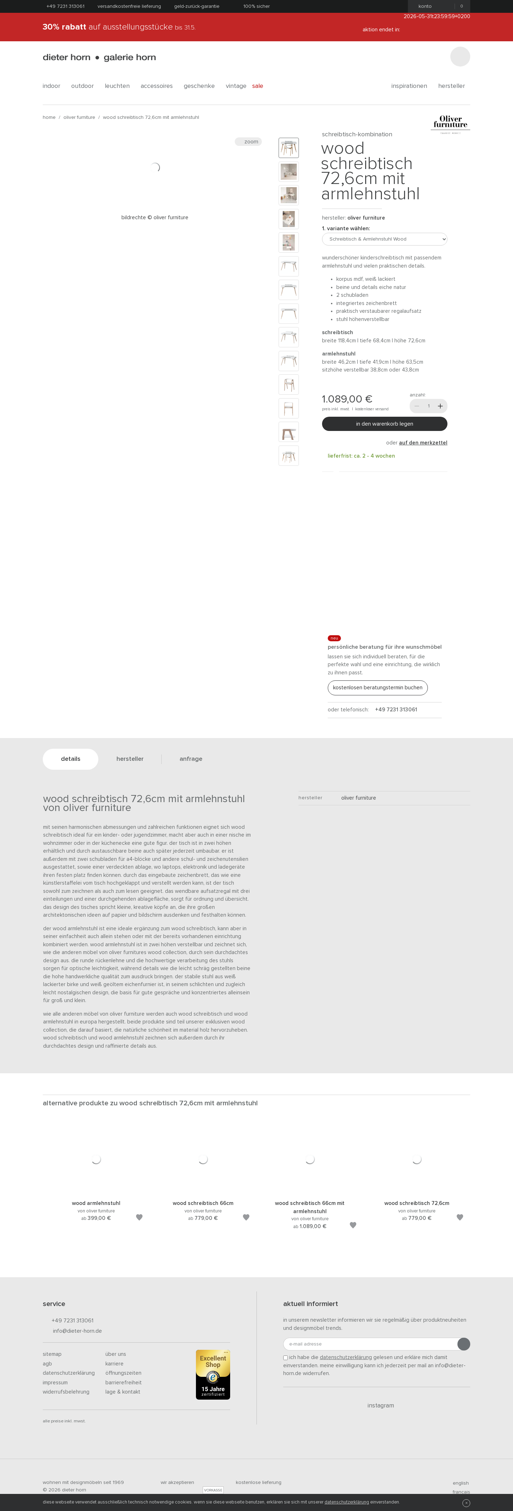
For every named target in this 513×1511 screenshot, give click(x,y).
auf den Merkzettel (423, 443)
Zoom (248, 141)
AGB (47, 1364)
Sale (261, 86)
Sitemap (52, 1354)
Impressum (55, 1382)
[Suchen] (460, 57)
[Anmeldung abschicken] (463, 1344)
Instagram (376, 1405)
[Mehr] (440, 406)
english (458, 1483)
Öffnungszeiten (123, 1373)
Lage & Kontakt (122, 1392)
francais (458, 1492)
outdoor (85, 86)
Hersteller (454, 86)
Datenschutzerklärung (69, 1373)
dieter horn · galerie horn (99, 58)
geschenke (202, 86)
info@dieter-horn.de (72, 1331)
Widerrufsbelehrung (66, 1392)
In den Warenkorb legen (384, 424)
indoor (54, 86)
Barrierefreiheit (123, 1382)
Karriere (114, 1364)
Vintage (236, 86)
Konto (423, 6)
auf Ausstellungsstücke (119, 27)
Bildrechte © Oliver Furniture (154, 217)
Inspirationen (412, 86)
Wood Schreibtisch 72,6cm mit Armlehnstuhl (151, 117)
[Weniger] (417, 406)
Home (49, 117)
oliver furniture (79, 117)
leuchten (120, 86)
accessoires (159, 86)
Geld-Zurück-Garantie (196, 6)
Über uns (115, 1354)
